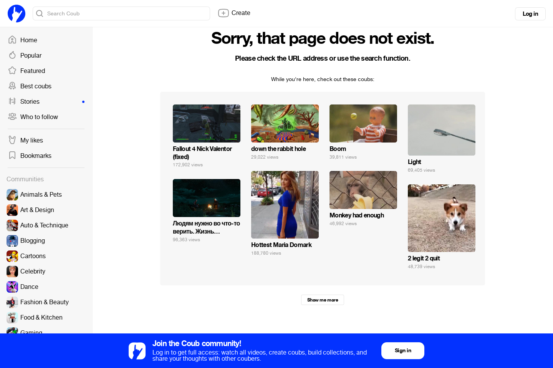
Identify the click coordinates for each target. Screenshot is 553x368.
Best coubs (29, 86)
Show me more (322, 300)
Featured (26, 71)
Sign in (403, 350)
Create (233, 13)
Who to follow (33, 117)
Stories (46, 101)
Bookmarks (29, 156)
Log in (530, 14)
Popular (24, 55)
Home (22, 40)
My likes (25, 140)
